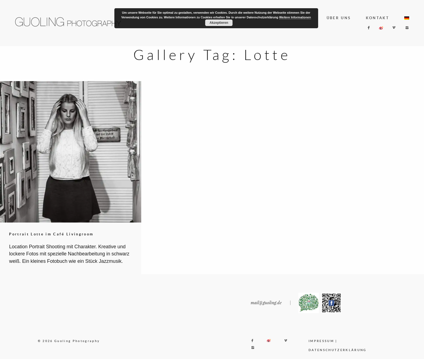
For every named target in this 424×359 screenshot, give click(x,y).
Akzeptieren (219, 23)
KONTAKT (377, 18)
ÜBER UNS (339, 18)
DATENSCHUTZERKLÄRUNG (338, 353)
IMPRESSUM (321, 344)
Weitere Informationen (295, 17)
